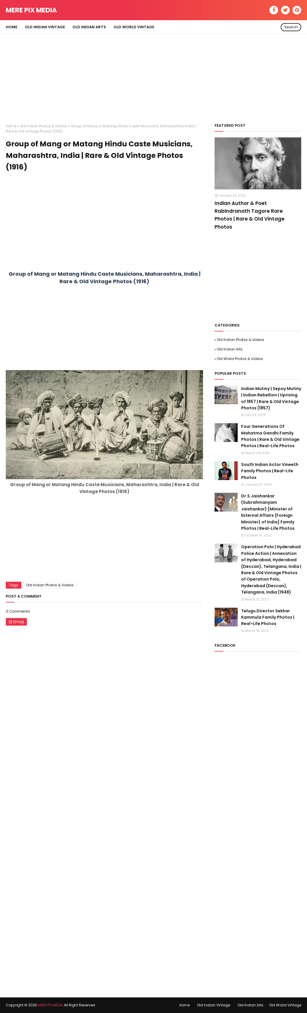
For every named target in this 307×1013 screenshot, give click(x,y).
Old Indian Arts (230, 349)
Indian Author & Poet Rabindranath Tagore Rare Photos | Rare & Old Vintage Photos (249, 215)
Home (11, 126)
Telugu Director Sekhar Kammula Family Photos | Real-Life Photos (267, 617)
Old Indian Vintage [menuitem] (45, 27)
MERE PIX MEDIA (31, 10)
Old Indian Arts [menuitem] (89, 27)
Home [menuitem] (11, 27)
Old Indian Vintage (213, 1005)
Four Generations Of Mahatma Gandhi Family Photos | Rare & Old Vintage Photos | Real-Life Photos (270, 436)
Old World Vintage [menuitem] (134, 27)
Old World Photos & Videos (240, 358)
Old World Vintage (285, 1005)
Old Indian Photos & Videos (43, 126)
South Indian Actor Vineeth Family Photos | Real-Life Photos (269, 471)
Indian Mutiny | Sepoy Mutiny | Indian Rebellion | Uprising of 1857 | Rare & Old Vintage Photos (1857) (271, 398)
